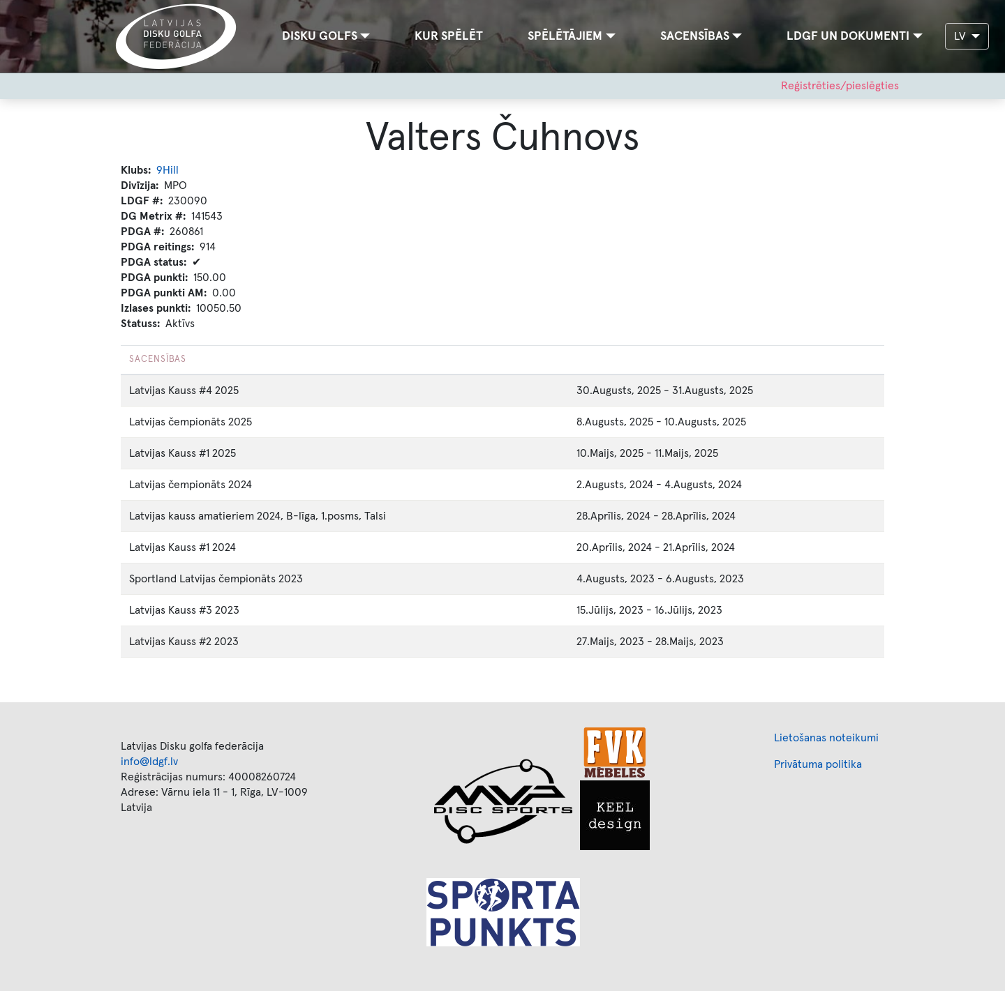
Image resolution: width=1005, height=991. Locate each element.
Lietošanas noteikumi (826, 737)
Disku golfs (319, 36)
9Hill (167, 170)
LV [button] (961, 36)
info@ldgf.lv (149, 761)
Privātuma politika (818, 764)
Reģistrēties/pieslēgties (840, 85)
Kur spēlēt (449, 36)
